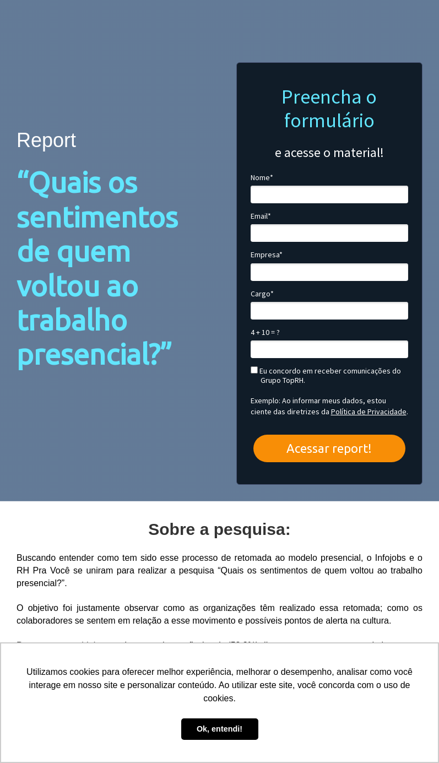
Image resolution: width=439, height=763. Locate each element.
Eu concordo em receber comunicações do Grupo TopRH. (326, 376)
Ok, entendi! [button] (219, 728)
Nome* (262, 177)
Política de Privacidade (369, 411)
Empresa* (267, 254)
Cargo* (262, 294)
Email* (261, 216)
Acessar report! (329, 448)
